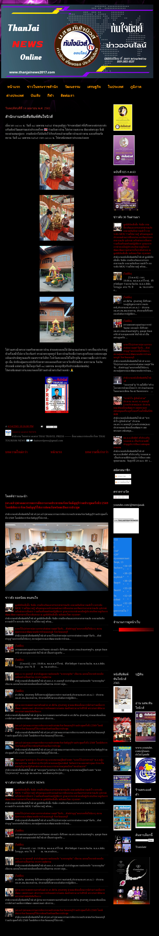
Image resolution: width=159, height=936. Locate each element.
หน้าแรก (13, 87)
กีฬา (50, 95)
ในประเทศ (115, 87)
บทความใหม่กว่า (16, 452)
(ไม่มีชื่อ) (19, 645)
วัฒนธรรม (72, 87)
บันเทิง (35, 95)
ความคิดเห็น (122, 482)
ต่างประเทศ (15, 95)
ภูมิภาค (135, 87)
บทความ (120, 476)
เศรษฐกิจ (94, 87)
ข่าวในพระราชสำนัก (42, 87)
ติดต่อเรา (67, 95)
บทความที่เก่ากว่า (96, 452)
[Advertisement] (56, 474)
